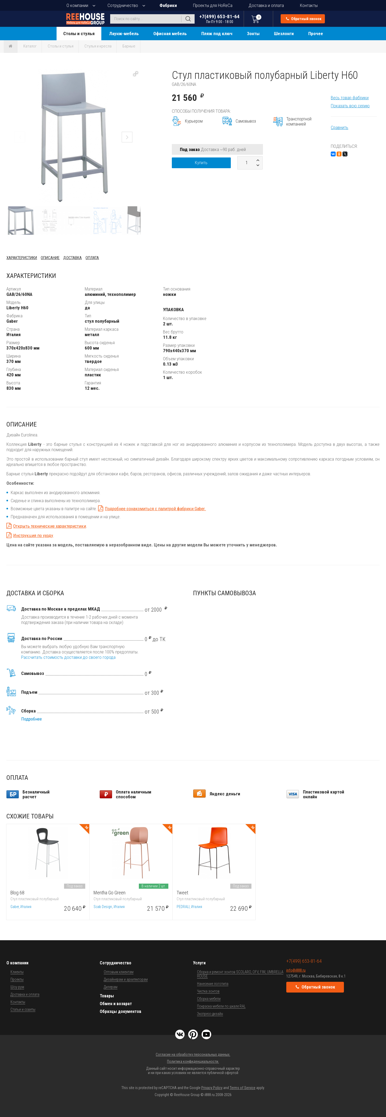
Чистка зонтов (208, 991)
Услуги (199, 962)
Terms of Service (242, 1088)
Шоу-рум (17, 987)
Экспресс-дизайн (210, 1014)
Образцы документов (120, 1011)
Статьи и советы (22, 1009)
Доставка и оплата (266, 5)
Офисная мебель (170, 33)
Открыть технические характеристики (49, 526)
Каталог (30, 46)
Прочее (315, 33)
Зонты (253, 33)
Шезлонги (284, 33)
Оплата (92, 257)
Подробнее (31, 719)
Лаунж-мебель (124, 33)
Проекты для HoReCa (212, 5)
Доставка (72, 257)
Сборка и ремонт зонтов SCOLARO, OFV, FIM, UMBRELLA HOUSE (240, 974)
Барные (129, 46)
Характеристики (21, 257)
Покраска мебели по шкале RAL (221, 1006)
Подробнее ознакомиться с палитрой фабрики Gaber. (155, 508)
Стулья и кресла (98, 46)
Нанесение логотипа (212, 984)
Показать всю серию (350, 105)
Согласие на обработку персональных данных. (193, 1054)
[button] (135, 73)
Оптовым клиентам (118, 972)
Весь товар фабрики (350, 97)
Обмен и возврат (116, 1003)
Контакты (309, 5)
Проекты (17, 979)
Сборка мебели (209, 999)
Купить (201, 162)
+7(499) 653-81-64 (219, 18)
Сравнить (339, 127)
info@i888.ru (296, 970)
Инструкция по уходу (33, 535)
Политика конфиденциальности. (193, 1061)
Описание (50, 257)
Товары (107, 995)
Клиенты (17, 972)
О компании (77, 5)
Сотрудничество (122, 5)
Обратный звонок (303, 19)
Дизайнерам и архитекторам (126, 979)
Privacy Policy (211, 1088)
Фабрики (168, 5)
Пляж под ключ (216, 33)
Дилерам (110, 987)
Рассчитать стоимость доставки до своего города (68, 657)
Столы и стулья (79, 33)
